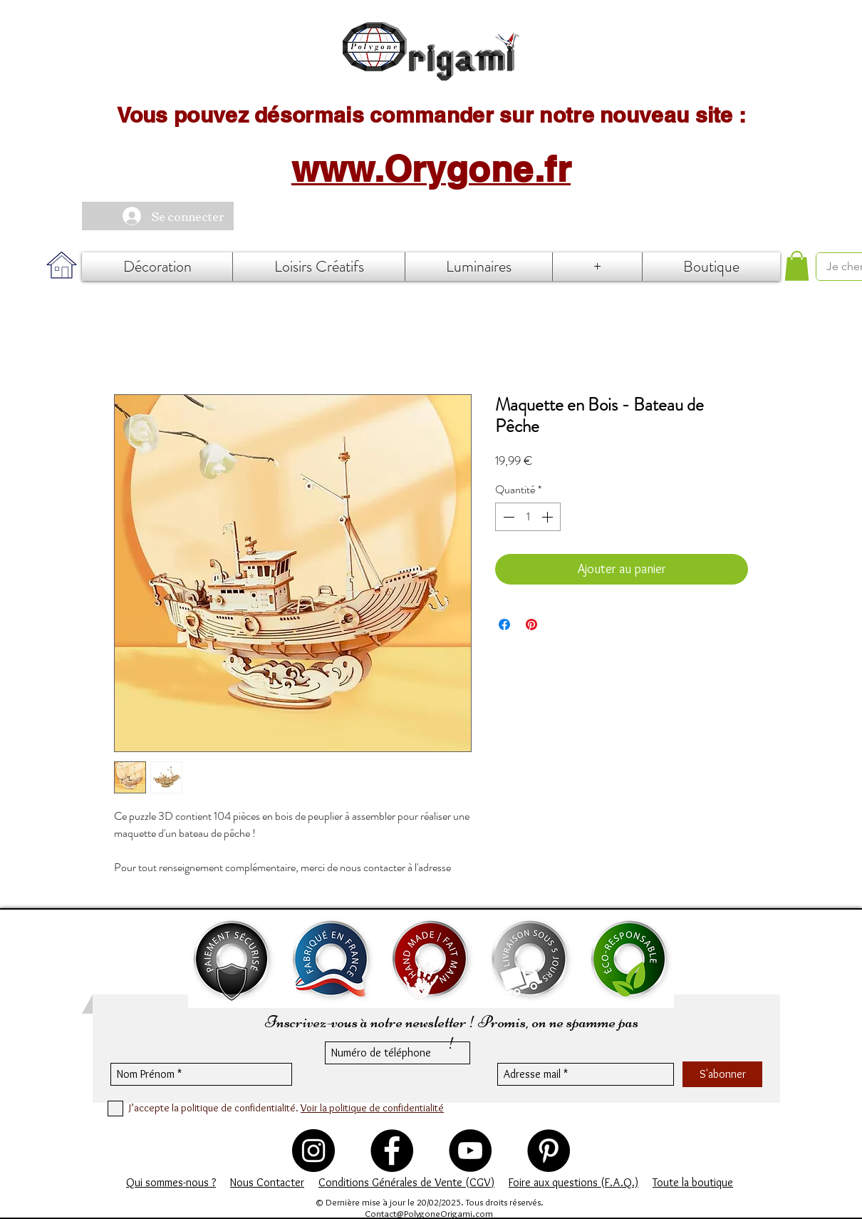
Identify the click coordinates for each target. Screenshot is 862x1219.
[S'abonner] (722, 1074)
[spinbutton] (528, 516)
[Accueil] (431, 51)
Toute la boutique (693, 1182)
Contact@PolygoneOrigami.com (429, 1213)
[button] (796, 266)
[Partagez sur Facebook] (504, 624)
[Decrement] (507, 516)
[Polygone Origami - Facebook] (391, 1150)
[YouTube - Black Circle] (470, 1150)
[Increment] (549, 516)
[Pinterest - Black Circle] (548, 1150)
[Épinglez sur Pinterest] (531, 624)
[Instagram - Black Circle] (313, 1150)
